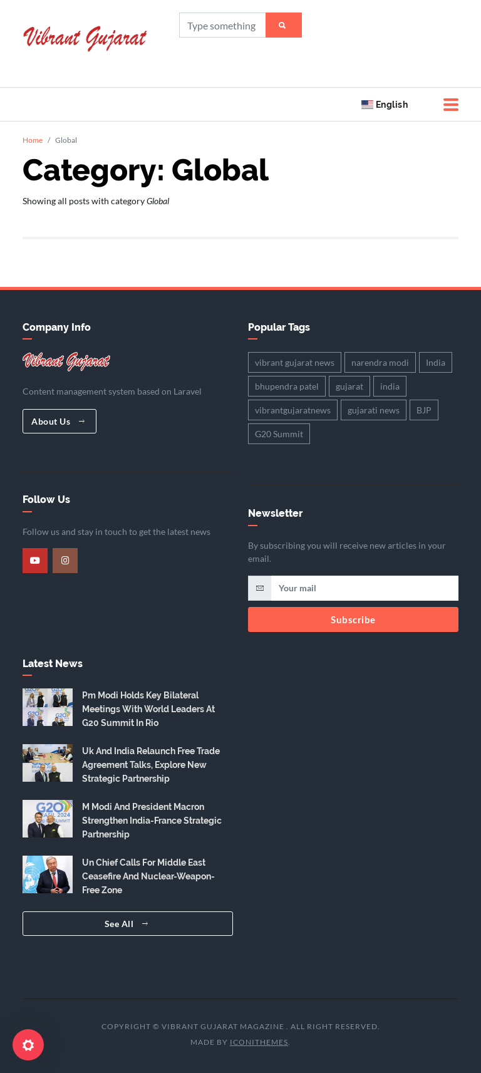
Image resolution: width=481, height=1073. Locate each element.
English (384, 104)
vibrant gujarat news (294, 362)
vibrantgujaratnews (293, 410)
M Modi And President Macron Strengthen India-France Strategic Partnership (152, 820)
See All (126, 923)
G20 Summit (279, 433)
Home (33, 140)
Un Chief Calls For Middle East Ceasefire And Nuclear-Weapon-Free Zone (148, 876)
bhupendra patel (287, 386)
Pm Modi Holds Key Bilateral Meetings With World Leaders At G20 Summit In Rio (148, 709)
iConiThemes (259, 1042)
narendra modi (380, 362)
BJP (424, 410)
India (435, 362)
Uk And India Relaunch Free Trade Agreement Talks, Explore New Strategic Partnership (151, 765)
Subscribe (353, 619)
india (390, 386)
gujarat (349, 386)
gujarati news (374, 410)
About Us (58, 421)
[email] (364, 588)
